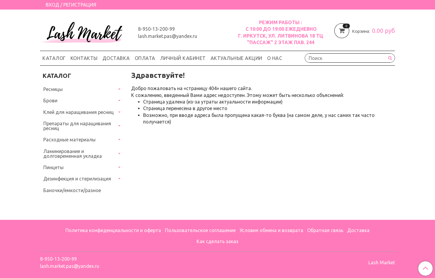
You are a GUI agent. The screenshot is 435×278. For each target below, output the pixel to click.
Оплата (145, 58)
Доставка (116, 58)
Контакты (84, 58)
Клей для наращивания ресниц (78, 112)
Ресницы (53, 89)
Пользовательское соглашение (200, 230)
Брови (50, 100)
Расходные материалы (69, 139)
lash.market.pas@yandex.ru (167, 36)
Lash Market (381, 262)
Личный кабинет (183, 58)
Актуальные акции (236, 58)
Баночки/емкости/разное (72, 190)
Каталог (54, 58)
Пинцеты (53, 167)
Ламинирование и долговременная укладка (72, 154)
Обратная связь (325, 230)
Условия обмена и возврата (271, 230)
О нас (274, 58)
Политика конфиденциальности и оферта (113, 230)
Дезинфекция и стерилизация (77, 178)
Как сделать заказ (217, 241)
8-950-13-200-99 (156, 29)
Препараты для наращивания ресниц (77, 126)
